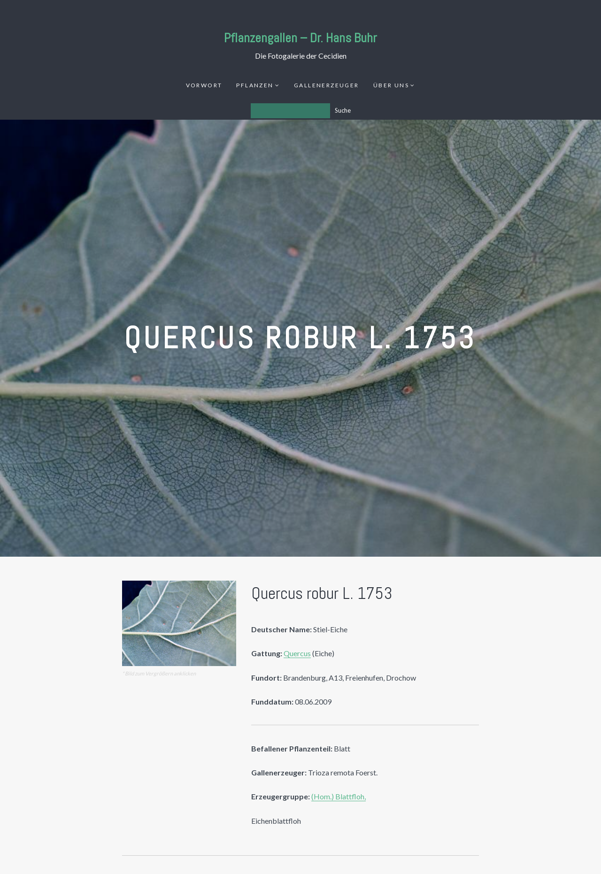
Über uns (391, 85)
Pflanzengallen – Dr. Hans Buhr (300, 38)
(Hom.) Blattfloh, (338, 796)
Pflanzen (254, 85)
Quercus (297, 653)
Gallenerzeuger (326, 85)
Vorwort (204, 85)
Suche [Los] (343, 110)
